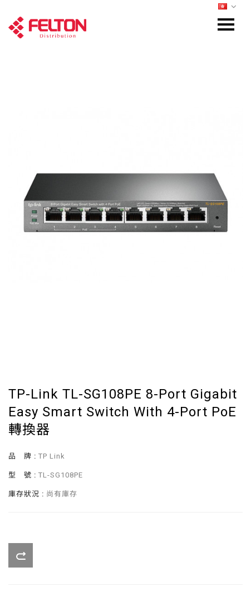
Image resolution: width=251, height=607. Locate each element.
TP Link (51, 456)
